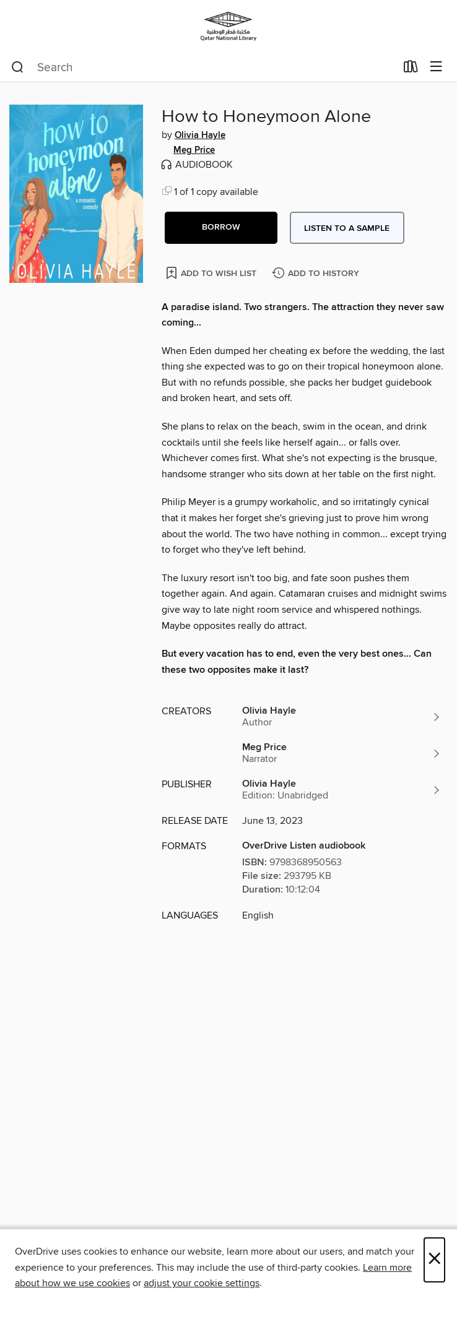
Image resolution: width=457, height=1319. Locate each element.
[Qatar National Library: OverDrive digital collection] (228, 26)
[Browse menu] (436, 67)
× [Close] (434, 1260)
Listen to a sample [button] (347, 228)
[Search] (17, 67)
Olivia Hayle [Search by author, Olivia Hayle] (200, 135)
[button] (221, 228)
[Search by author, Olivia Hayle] (342, 716)
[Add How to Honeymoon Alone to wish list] (212, 272)
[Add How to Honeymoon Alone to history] (317, 274)
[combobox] (203, 67)
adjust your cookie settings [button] (201, 1283)
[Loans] (410, 69)
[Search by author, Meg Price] (342, 753)
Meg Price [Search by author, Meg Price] (194, 150)
